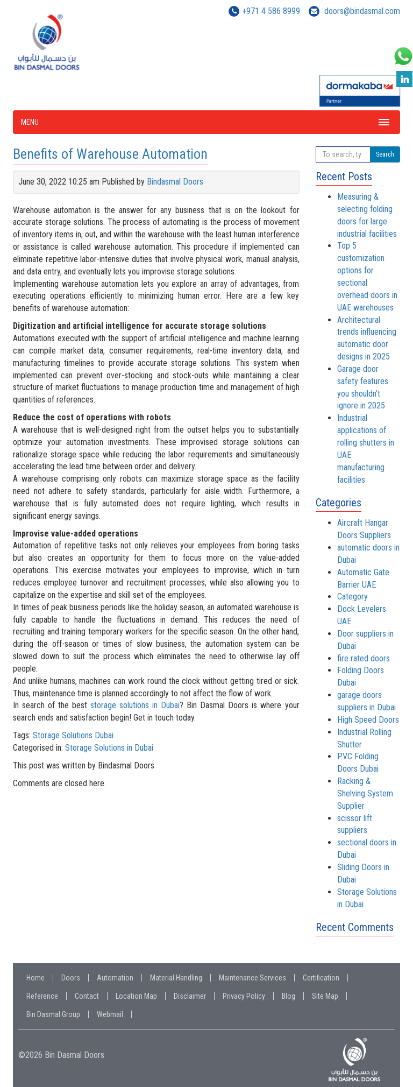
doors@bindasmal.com (362, 11)
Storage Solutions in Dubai (109, 748)
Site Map (325, 996)
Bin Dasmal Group (53, 1014)
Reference (42, 996)
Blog (288, 996)
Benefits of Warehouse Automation (110, 154)
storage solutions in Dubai (135, 705)
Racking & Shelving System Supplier (365, 793)
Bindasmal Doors (175, 182)
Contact (87, 996)
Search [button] (385, 154)
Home (35, 978)
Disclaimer (190, 996)
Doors (70, 978)
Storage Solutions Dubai (73, 735)
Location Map (136, 996)
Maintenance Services (252, 978)
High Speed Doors (368, 720)
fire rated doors (363, 658)
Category (352, 596)
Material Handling (176, 978)
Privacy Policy (244, 996)
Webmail (110, 1014)
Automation (115, 978)
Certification (321, 978)
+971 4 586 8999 (271, 11)
